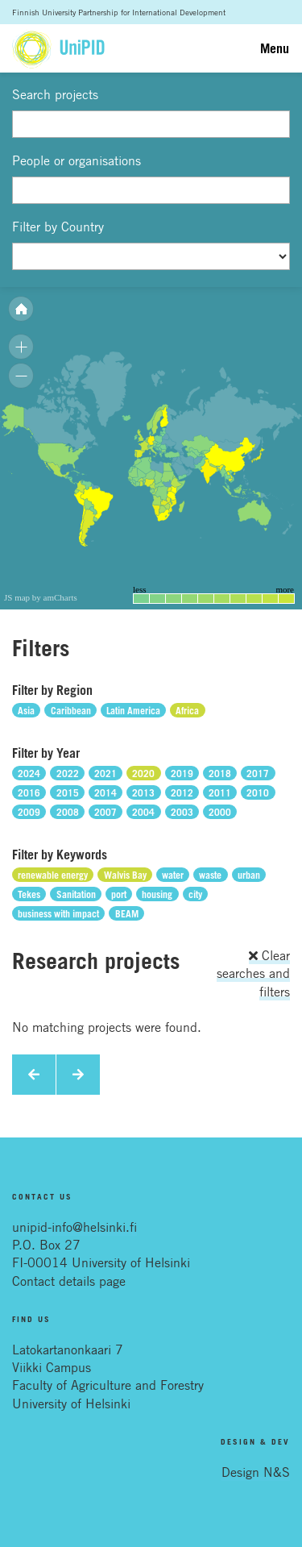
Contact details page (69, 1281)
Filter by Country (58, 226)
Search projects (55, 94)
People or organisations (76, 160)
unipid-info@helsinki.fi (74, 1227)
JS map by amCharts (40, 597)
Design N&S (255, 1472)
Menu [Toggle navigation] (274, 48)
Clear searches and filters (253, 973)
